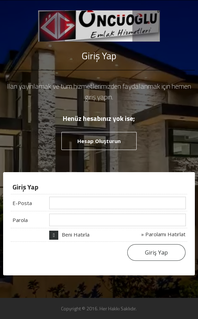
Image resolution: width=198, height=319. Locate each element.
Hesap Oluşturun (99, 141)
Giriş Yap (156, 252)
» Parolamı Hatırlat (163, 234)
